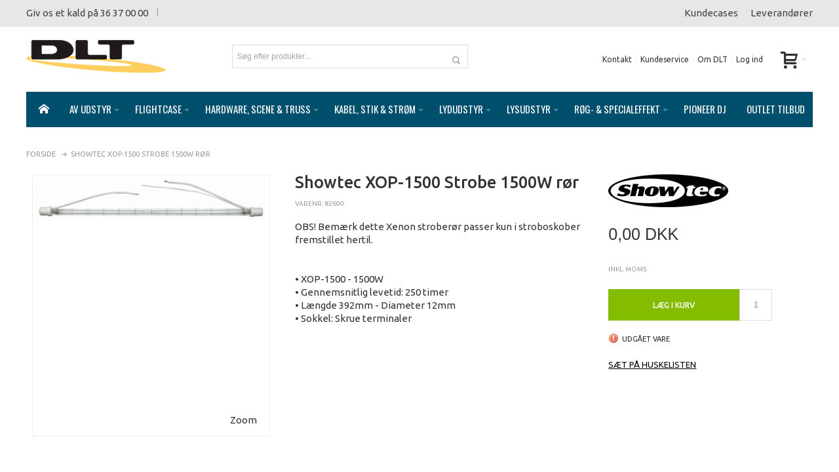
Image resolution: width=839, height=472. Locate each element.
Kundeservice (664, 59)
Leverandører (782, 12)
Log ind (749, 59)
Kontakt (617, 59)
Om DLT (712, 59)
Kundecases (711, 12)
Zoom (243, 406)
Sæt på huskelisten (652, 351)
